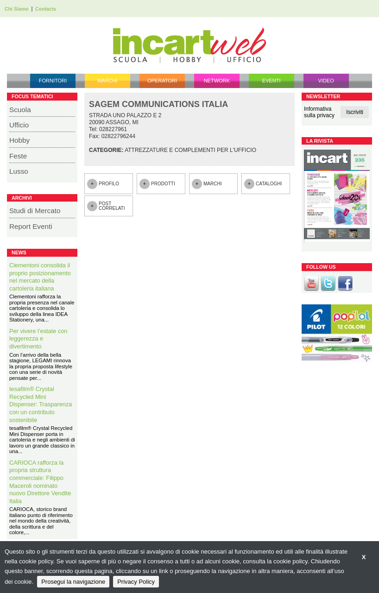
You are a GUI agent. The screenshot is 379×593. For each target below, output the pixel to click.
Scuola (20, 110)
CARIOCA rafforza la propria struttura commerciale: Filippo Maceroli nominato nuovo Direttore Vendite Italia (40, 482)
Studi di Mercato (35, 210)
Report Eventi (30, 226)
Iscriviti (354, 112)
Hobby (19, 140)
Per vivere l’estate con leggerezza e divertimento (38, 339)
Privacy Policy (136, 581)
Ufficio (19, 125)
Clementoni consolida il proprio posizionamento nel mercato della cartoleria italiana (40, 277)
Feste (18, 156)
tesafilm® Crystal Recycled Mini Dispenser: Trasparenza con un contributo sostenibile (40, 404)
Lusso (18, 171)
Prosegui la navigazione (73, 581)
